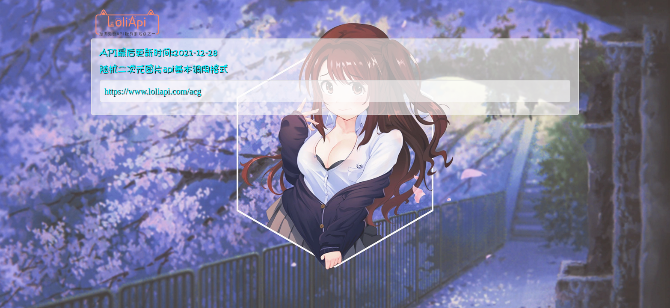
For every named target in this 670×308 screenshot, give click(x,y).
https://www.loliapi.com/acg (152, 91)
